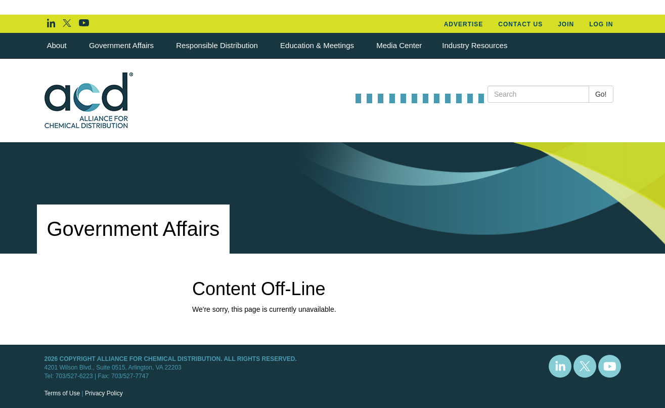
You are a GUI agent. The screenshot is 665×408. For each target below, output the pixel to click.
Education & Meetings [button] (318, 45)
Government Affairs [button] (122, 45)
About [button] (58, 45)
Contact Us (520, 24)
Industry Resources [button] (475, 45)
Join (566, 24)
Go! (601, 94)
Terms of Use (62, 393)
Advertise (463, 24)
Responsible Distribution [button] (218, 45)
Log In (601, 24)
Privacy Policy (104, 393)
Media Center (399, 45)
